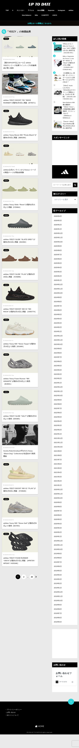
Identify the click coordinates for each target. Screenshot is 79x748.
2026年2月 (58, 230)
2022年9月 (58, 409)
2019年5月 (58, 583)
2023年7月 (58, 365)
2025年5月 (58, 269)
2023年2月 (58, 387)
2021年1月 (58, 496)
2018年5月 (58, 635)
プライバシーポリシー (15, 723)
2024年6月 (58, 317)
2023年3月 (58, 382)
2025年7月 (58, 260)
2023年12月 (58, 343)
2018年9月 (58, 618)
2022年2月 (58, 439)
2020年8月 (58, 518)
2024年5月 (58, 321)
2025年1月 (58, 286)
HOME (39, 740)
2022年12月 (58, 396)
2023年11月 (58, 348)
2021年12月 (58, 448)
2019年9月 (58, 566)
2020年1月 (58, 548)
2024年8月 (58, 308)
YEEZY (31, 194)
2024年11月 (58, 295)
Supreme (51, 10)
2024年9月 (58, 304)
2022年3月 (58, 435)
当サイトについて (13, 729)
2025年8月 (58, 256)
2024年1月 (58, 339)
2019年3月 (58, 592)
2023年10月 (58, 352)
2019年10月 (58, 561)
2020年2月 (58, 544)
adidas (71, 10)
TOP (7, 10)
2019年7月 (58, 574)
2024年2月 (58, 334)
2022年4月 (58, 430)
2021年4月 (58, 483)
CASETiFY (45, 15)
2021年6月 (58, 474)
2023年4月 (58, 378)
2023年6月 (58, 369)
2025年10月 (58, 247)
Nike (36, 15)
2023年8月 (58, 361)
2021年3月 (58, 487)
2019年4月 (58, 587)
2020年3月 (58, 539)
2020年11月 (58, 505)
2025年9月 (58, 252)
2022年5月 (58, 426)
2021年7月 (58, 470)
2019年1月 (58, 601)
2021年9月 (58, 461)
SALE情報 (40, 10)
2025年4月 (58, 273)
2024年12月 (58, 291)
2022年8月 (58, 413)
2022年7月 (58, 417)
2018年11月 (58, 609)
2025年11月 (58, 243)
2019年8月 (58, 570)
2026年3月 (58, 225)
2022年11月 (58, 400)
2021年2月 (58, 491)
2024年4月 (58, 326)
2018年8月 (58, 622)
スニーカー (20, 10)
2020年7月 (58, 522)
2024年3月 (58, 330)
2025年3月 (58, 278)
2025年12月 (58, 239)
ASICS (54, 15)
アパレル (31, 10)
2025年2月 (58, 282)
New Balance (26, 15)
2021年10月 (58, 457)
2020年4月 (58, 535)
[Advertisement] (64, 157)
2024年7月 (58, 313)
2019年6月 (58, 579)
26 (32, 294)
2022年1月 (58, 444)
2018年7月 (58, 627)
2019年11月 (58, 557)
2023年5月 (58, 374)
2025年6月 (58, 265)
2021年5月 (58, 478)
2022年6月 (58, 422)
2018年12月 (58, 605)
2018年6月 (58, 631)
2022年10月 (58, 404)
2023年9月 (58, 356)
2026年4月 (58, 221)
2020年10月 (58, 509)
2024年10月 (58, 300)
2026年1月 (58, 234)
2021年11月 (58, 452)
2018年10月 (58, 614)
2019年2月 (58, 596)
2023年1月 (58, 391)
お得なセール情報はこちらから (39, 23)
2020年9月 (58, 513)
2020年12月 (58, 500)
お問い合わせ (11, 726)
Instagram (61, 10)
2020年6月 (58, 526)
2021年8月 (58, 465)
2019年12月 (58, 553)
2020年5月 (58, 531)
